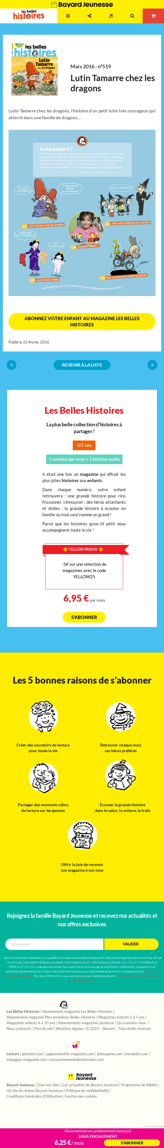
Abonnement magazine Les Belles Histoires (77, 1012)
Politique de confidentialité (87, 1091)
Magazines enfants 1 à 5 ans (121, 1017)
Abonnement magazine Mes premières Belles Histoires (51, 1017)
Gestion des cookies (81, 1096)
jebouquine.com (109, 1054)
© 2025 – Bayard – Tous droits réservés (118, 1029)
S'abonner (84, 617)
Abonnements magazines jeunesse (86, 1023)
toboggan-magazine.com (27, 1060)
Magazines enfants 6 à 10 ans (31, 1023)
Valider (131, 944)
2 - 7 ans (47, 21)
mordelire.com (136, 1054)
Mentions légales (70, 1029)
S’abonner (132, 1143)
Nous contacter (19, 1029)
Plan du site (43, 1029)
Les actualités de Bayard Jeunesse (90, 1085)
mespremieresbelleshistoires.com (76, 1060)
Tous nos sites (48, 1085)
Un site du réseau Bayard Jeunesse (35, 1091)
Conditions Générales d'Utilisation (34, 1096)
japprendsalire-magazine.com (70, 1054)
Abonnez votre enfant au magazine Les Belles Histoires (82, 321)
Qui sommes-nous (132, 1023)
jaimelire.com (32, 1054)
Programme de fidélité (139, 1085)
